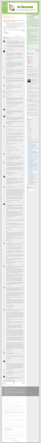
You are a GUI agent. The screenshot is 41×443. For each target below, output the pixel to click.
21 (23, 264)
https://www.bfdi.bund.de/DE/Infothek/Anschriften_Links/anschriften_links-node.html (14, 412)
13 (23, 152)
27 (23, 375)
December (29, 128)
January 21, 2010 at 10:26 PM (8, 228)
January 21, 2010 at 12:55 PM (8, 123)
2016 (28, 122)
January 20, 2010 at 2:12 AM (8, 59)
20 (23, 242)
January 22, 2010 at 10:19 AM (8, 284)
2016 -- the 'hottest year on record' (32, 108)
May (29, 134)
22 (23, 286)
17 (23, 202)
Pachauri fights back (30, 180)
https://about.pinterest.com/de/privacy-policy (10, 438)
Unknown (9, 76)
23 (23, 308)
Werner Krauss (31, 62)
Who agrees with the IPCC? (31, 146)
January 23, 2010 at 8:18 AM (8, 358)
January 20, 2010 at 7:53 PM (8, 82)
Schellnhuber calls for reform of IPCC (9, 17)
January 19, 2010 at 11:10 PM (8, 48)
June (29, 133)
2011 (28, 126)
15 (23, 175)
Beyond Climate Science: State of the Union (33, 141)
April (29, 135)
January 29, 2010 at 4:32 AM (8, 373)
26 (23, 370)
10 (23, 115)
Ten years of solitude (30, 175)
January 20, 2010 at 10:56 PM (8, 88)
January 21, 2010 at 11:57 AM (8, 106)
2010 (28, 127)
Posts (28, 189)
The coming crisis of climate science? (32, 104)
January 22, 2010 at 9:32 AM (8, 263)
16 (23, 185)
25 (23, 359)
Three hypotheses (30, 171)
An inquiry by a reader (30, 147)
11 (23, 125)
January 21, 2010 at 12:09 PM (8, 113)
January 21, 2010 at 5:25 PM (8, 159)
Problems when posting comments (32, 159)
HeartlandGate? (29, 86)
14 (23, 161)
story (9, 29)
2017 (28, 121)
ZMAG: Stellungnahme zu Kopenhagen (33, 181)
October (29, 130)
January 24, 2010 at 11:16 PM (8, 369)
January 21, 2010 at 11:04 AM (8, 93)
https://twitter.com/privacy (8, 428)
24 (23, 351)
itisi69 (9, 90)
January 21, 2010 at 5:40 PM (8, 173)
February (29, 137)
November (29, 129)
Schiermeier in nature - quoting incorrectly (33, 163)
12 (23, 145)
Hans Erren (9, 84)
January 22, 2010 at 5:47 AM (8, 240)
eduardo (9, 175)
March (29, 136)
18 (23, 218)
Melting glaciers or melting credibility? (32, 168)
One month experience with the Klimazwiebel (33, 174)
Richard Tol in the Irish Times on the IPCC (33, 164)
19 (23, 230)
